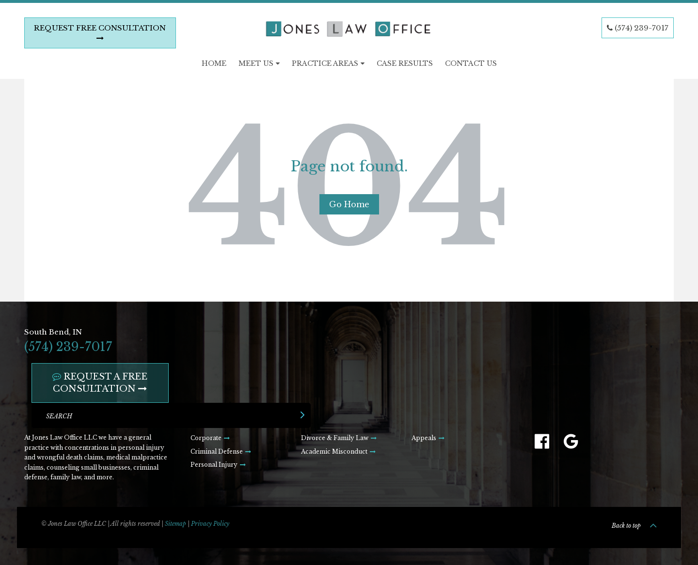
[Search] (171, 415)
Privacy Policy (210, 523)
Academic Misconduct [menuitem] (334, 451)
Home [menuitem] (214, 63)
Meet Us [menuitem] (255, 63)
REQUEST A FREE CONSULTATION (99, 382)
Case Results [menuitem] (405, 63)
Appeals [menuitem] (424, 438)
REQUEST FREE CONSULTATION (100, 32)
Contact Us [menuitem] (471, 63)
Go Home (349, 204)
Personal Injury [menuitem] (214, 464)
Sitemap (175, 523)
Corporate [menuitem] (206, 438)
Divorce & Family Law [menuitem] (334, 438)
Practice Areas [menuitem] (325, 63)
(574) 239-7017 (637, 27)
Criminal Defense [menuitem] (216, 451)
